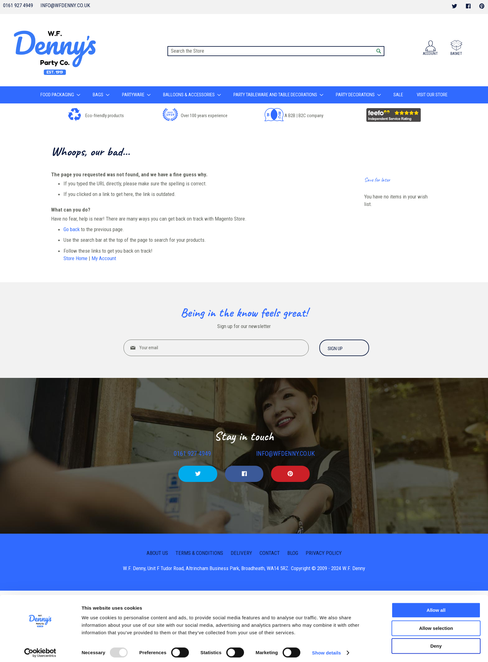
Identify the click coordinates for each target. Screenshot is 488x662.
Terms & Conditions (199, 553)
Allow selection (436, 625)
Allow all (436, 607)
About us (157, 553)
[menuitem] (60, 94)
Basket (456, 53)
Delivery (241, 553)
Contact (270, 553)
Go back (71, 229)
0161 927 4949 (18, 5)
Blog (292, 553)
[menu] (244, 94)
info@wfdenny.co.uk (65, 5)
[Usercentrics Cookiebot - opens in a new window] (40, 650)
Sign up (335, 348)
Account (430, 53)
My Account (104, 258)
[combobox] (275, 51)
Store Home (75, 258)
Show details (326, 649)
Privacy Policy (324, 553)
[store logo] (56, 50)
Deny (436, 642)
